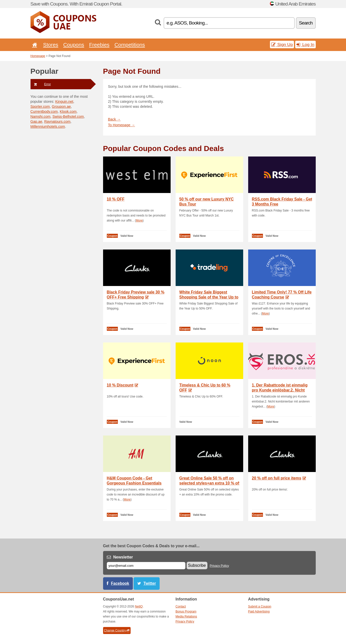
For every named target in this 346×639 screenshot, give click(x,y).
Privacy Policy (219, 566)
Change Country (117, 630)
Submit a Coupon (259, 606)
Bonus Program (186, 611)
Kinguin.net (64, 102)
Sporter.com (40, 106)
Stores (50, 45)
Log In (305, 44)
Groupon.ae (61, 106)
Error (41, 84)
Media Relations (186, 616)
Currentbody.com (44, 112)
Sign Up (282, 44)
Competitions (129, 45)
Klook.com (68, 112)
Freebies (99, 45)
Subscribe (197, 565)
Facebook (120, 583)
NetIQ (139, 606)
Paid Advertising (259, 611)
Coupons (73, 45)
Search (306, 23)
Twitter (149, 583)
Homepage (38, 56)
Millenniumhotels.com (48, 126)
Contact (181, 606)
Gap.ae (36, 122)
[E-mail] (146, 565)
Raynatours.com (57, 122)
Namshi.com (41, 116)
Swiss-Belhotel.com (68, 116)
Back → (114, 119)
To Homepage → (121, 125)
